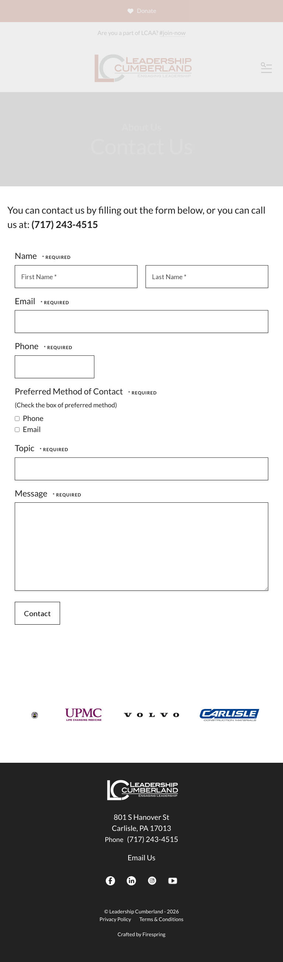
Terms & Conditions (161, 919)
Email (26, 301)
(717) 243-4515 (152, 839)
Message (32, 493)
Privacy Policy (115, 919)
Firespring (153, 934)
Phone (27, 346)
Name (26, 255)
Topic (25, 448)
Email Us (141, 857)
